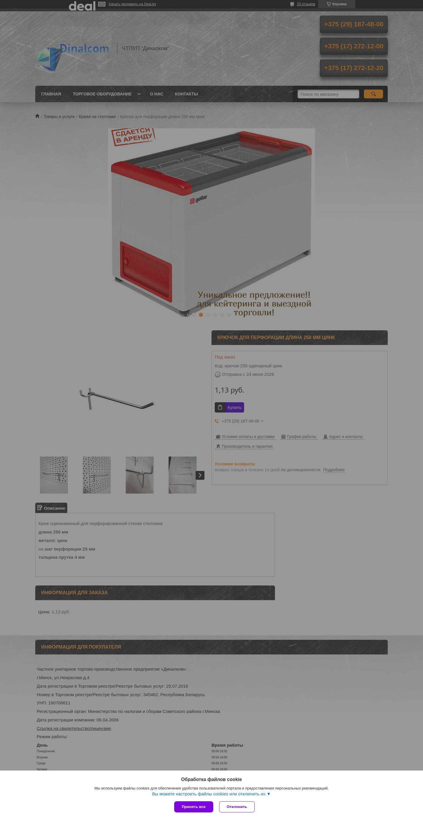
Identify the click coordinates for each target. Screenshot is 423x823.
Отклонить (237, 807)
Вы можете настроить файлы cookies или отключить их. (209, 793)
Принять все (194, 807)
